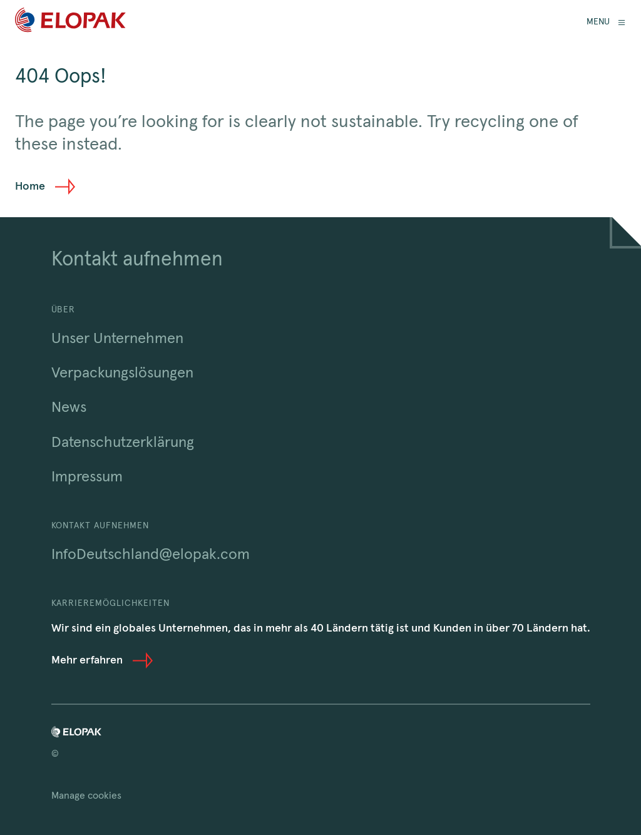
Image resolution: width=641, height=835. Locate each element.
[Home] (70, 22)
